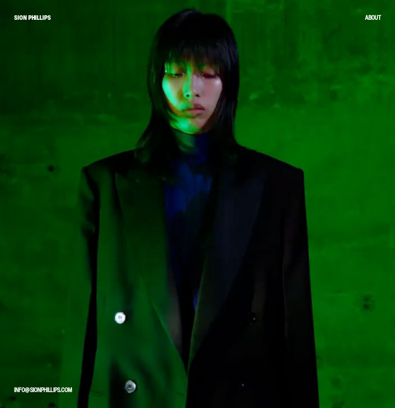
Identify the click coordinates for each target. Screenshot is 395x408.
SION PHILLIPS (32, 18)
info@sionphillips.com (43, 389)
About (373, 18)
